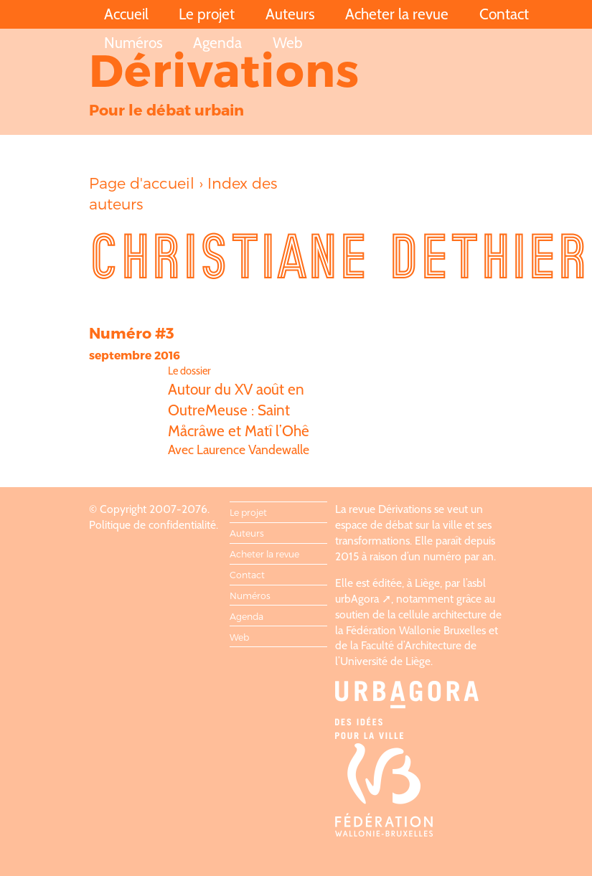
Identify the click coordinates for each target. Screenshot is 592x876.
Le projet (207, 14)
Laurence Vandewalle (253, 449)
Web (288, 43)
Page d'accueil (141, 183)
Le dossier (189, 370)
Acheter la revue (396, 14)
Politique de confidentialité (152, 525)
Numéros (133, 43)
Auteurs (290, 14)
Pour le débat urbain (166, 109)
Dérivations (224, 68)
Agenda (217, 43)
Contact (504, 14)
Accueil (126, 14)
